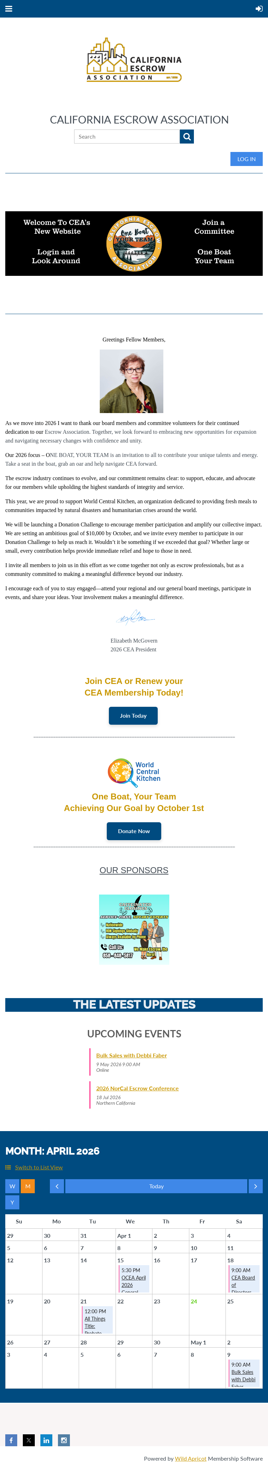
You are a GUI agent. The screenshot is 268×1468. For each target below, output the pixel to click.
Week (12, 1187)
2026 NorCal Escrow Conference (137, 1088)
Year (12, 1203)
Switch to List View (39, 1167)
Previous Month (57, 1188)
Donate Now (134, 831)
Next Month (256, 1188)
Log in (246, 158)
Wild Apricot (191, 1459)
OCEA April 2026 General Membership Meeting (135, 1293)
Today (156, 1187)
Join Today (133, 715)
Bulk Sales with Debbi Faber (131, 1055)
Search (187, 136)
